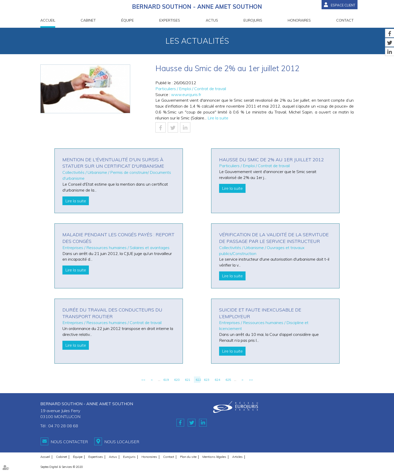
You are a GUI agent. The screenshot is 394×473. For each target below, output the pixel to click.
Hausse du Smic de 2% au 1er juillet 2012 (271, 160)
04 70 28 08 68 (63, 425)
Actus (212, 20)
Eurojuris (252, 20)
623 (206, 380)
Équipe (127, 20)
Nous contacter (69, 441)
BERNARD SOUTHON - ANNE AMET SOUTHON (197, 6)
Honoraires (299, 20)
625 (228, 380)
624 (217, 380)
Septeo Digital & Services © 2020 (61, 467)
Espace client (343, 5)
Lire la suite (218, 117)
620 (177, 380)
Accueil (47, 20)
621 (187, 380)
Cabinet (88, 20)
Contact (345, 20)
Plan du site (188, 457)
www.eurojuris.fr (186, 94)
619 (166, 380)
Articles (237, 457)
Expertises (169, 20)
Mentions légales (214, 457)
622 (198, 380)
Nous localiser (121, 441)
